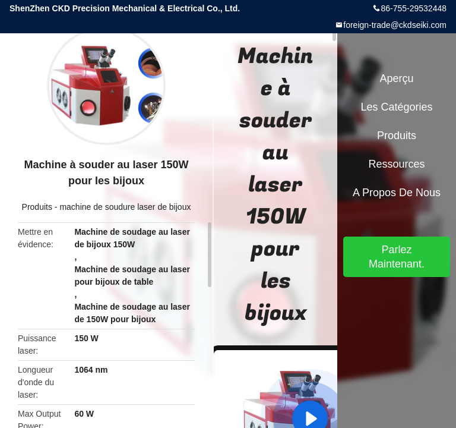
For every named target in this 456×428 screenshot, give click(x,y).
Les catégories (396, 107)
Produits (37, 207)
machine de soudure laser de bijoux (125, 207)
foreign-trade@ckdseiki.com (394, 25)
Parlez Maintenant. (397, 257)
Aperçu (396, 78)
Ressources (396, 164)
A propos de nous (397, 193)
